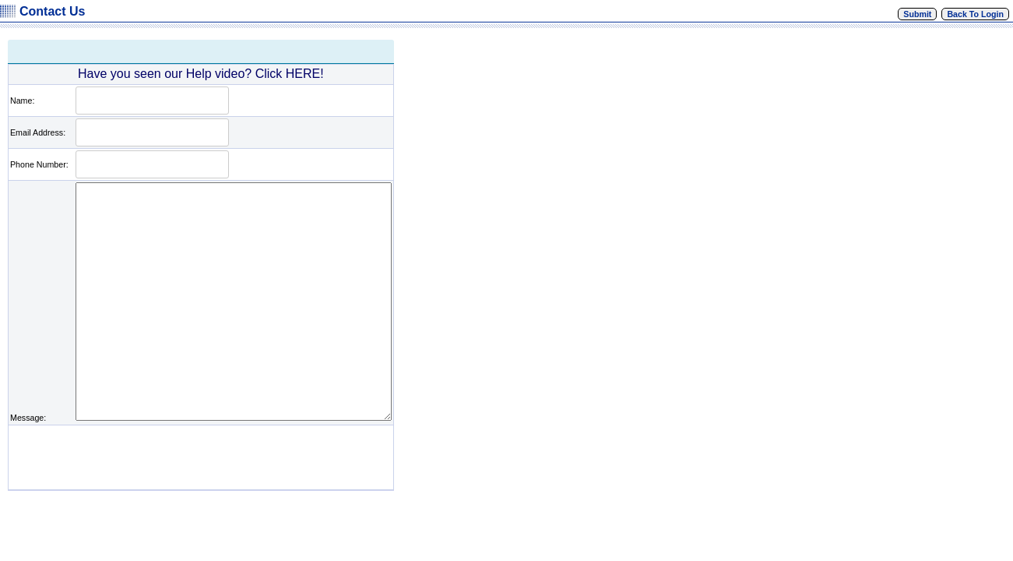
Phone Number (38, 164)
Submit (917, 14)
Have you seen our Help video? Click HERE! (201, 73)
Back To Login (975, 14)
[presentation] (192, 457)
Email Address (36, 132)
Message (27, 417)
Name (21, 100)
